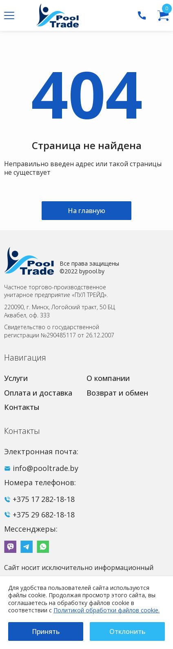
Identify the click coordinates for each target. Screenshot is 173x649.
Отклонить (127, 631)
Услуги (16, 378)
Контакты (22, 407)
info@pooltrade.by (45, 468)
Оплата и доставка (38, 393)
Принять (46, 631)
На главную (86, 210)
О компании (108, 378)
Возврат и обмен (117, 393)
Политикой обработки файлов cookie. (106, 610)
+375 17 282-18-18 (44, 499)
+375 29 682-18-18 (44, 514)
